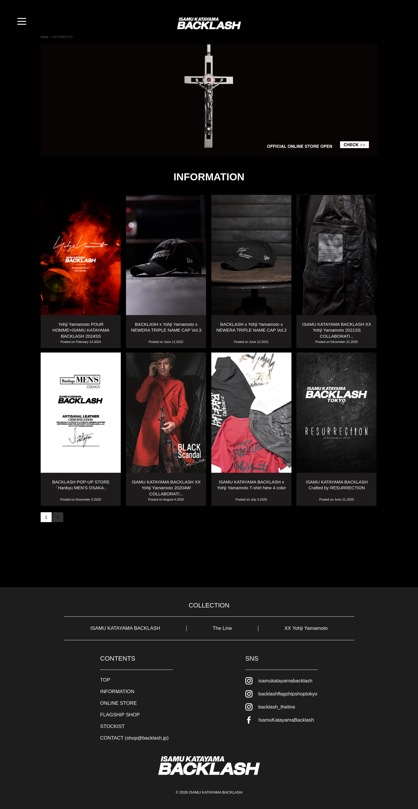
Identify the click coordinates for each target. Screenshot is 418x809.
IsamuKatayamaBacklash (286, 720)
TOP (105, 680)
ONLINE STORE (118, 703)
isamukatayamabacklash (285, 681)
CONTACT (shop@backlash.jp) (134, 738)
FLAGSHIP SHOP (120, 715)
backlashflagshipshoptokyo (287, 694)
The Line (222, 628)
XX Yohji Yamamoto (306, 628)
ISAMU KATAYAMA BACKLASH (125, 628)
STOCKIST (112, 726)
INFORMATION (117, 691)
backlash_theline (276, 707)
